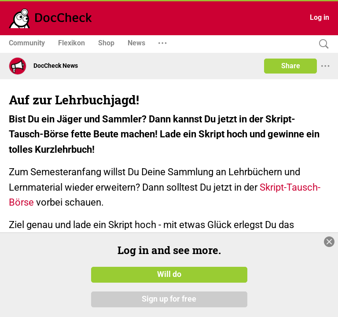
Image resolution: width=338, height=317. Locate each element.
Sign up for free (169, 299)
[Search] (321, 44)
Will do (169, 274)
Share (290, 66)
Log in (319, 17)
